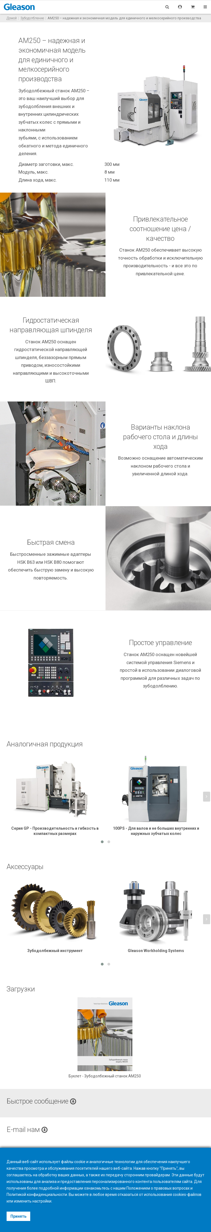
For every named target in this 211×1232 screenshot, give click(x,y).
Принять (18, 1216)
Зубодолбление (32, 18)
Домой (12, 18)
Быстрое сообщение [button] (41, 1101)
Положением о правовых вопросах (158, 1188)
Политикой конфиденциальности (37, 1194)
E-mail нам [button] (27, 1130)
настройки (41, 1201)
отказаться (128, 1194)
